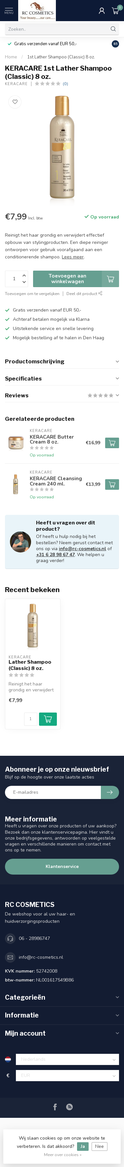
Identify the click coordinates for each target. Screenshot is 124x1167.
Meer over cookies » (63, 1154)
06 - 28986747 (34, 938)
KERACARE (16, 84)
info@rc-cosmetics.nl (82, 549)
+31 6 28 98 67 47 (55, 554)
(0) (65, 83)
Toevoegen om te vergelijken (32, 293)
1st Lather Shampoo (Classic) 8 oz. (61, 57)
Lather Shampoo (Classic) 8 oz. (30, 665)
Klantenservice (62, 866)
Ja (83, 1146)
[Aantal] (30, 719)
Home (11, 57)
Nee (99, 1146)
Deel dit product (84, 293)
